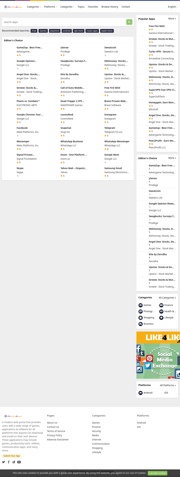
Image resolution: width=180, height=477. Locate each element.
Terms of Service (56, 431)
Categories (33, 6)
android (66, 30)
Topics (81, 6)
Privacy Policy (54, 435)
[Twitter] (3, 461)
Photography (146, 311)
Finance (166, 305)
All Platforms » (168, 385)
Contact (126, 6)
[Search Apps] (64, 22)
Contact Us (53, 426)
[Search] (129, 22)
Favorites (93, 6)
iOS (163, 393)
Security (96, 431)
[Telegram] (13, 461)
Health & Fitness (167, 311)
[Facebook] (8, 461)
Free (34, 30)
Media (95, 435)
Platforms (49, 6)
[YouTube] (18, 461)
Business (145, 324)
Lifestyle (166, 318)
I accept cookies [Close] (157, 473)
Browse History (109, 6)
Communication (101, 443)
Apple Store (106, 30)
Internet (96, 439)
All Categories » (167, 297)
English (170, 6)
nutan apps (92, 30)
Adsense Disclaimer (58, 439)
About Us (52, 422)
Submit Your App (12, 455)
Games (43, 30)
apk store (78, 30)
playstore (54, 30)
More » (172, 18)
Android (145, 393)
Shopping (146, 318)
